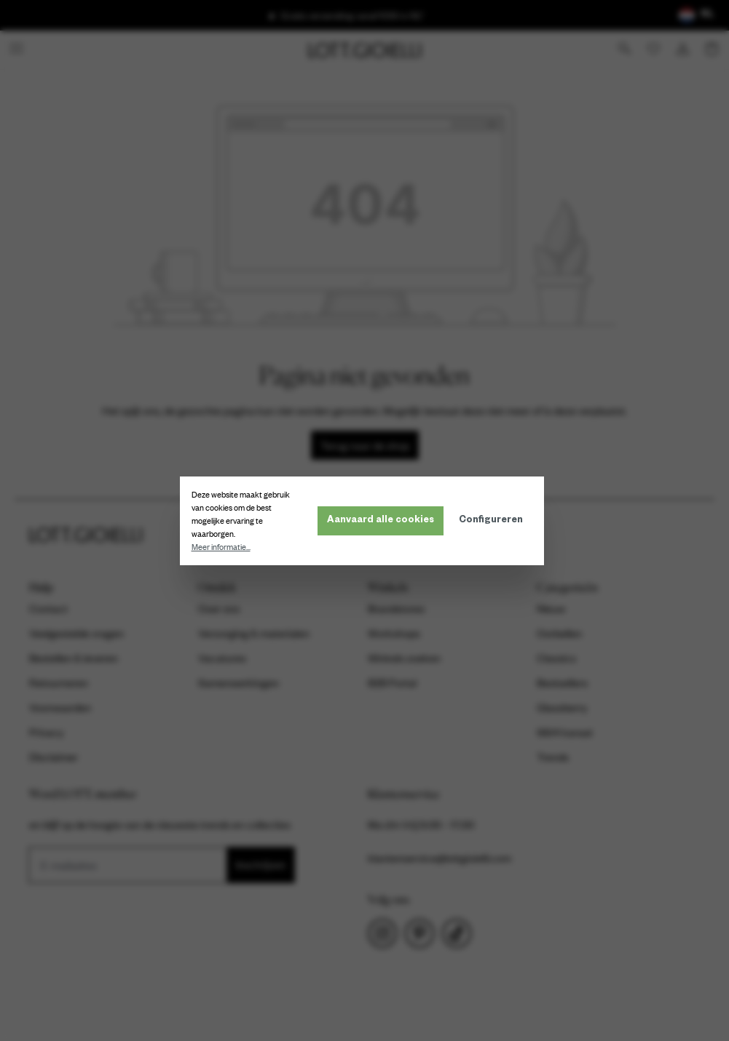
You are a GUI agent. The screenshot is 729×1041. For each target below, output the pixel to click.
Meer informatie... (223, 547)
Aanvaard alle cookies (383, 521)
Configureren (494, 521)
